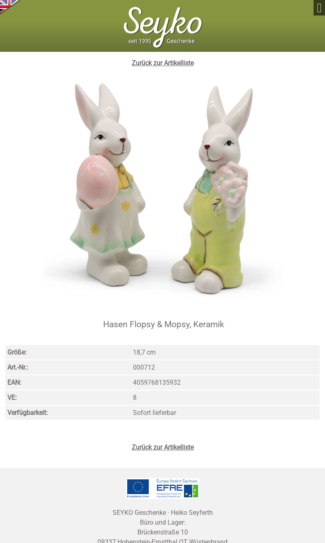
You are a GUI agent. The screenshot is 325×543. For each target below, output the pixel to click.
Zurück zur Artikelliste (163, 63)
